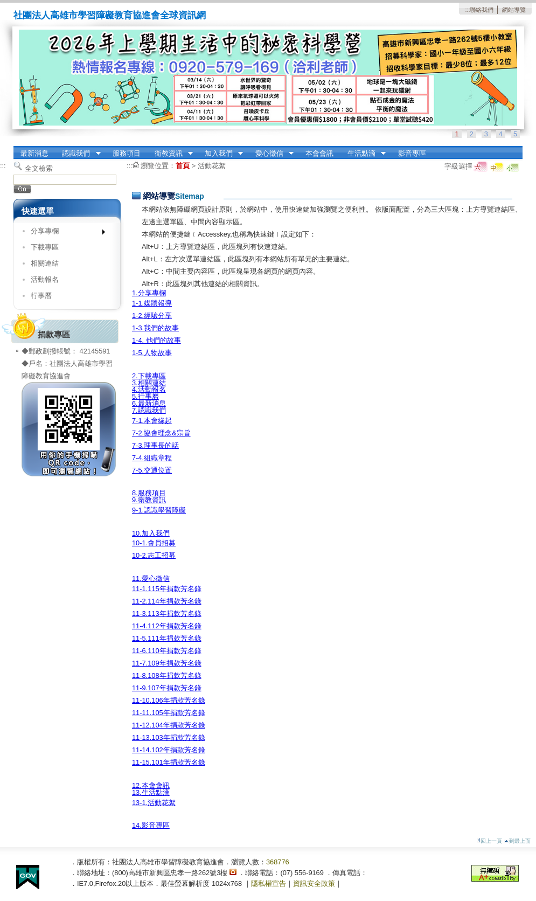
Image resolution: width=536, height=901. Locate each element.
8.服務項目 (149, 493)
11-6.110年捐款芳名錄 (166, 651)
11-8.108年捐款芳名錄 (166, 675)
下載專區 (45, 247)
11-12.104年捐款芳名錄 (168, 725)
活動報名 (45, 279)
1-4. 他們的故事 (156, 340)
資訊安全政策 (314, 883)
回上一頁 (489, 841)
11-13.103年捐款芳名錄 (168, 737)
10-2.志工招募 (154, 555)
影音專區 (412, 153)
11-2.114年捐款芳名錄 (166, 601)
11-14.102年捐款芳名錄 (168, 750)
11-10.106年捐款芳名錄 (168, 700)
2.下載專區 (149, 376)
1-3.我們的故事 (155, 328)
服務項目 (127, 153)
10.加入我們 (151, 533)
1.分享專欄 (149, 293)
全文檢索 (39, 168)
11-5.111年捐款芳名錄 (166, 638)
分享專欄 (64, 233)
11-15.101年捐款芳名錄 (168, 762)
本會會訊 (319, 153)
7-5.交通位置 (152, 470)
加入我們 (220, 153)
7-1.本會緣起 (152, 421)
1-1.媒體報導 (152, 303)
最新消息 (34, 153)
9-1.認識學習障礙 (159, 510)
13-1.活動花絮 (154, 803)
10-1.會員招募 (154, 543)
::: (467, 9)
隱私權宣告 (268, 883)
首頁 (183, 166)
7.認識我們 (149, 410)
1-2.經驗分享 (152, 315)
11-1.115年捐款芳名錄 (166, 589)
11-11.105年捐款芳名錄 (168, 713)
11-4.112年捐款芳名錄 (166, 626)
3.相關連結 (149, 383)
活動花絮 (212, 166)
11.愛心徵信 (151, 578)
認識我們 (78, 153)
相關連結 (45, 263)
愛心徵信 (271, 153)
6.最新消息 (149, 403)
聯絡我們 (481, 9)
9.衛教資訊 (149, 500)
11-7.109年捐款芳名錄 (166, 663)
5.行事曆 (145, 396)
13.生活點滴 (151, 792)
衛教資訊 (170, 153)
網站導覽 (514, 9)
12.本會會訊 (151, 785)
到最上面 (517, 841)
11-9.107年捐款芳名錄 (166, 688)
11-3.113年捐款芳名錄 (166, 613)
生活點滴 (363, 153)
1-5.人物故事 (152, 353)
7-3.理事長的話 (155, 445)
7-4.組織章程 (152, 458)
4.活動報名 (149, 389)
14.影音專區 (151, 825)
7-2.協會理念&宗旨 (161, 433)
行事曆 (41, 296)
